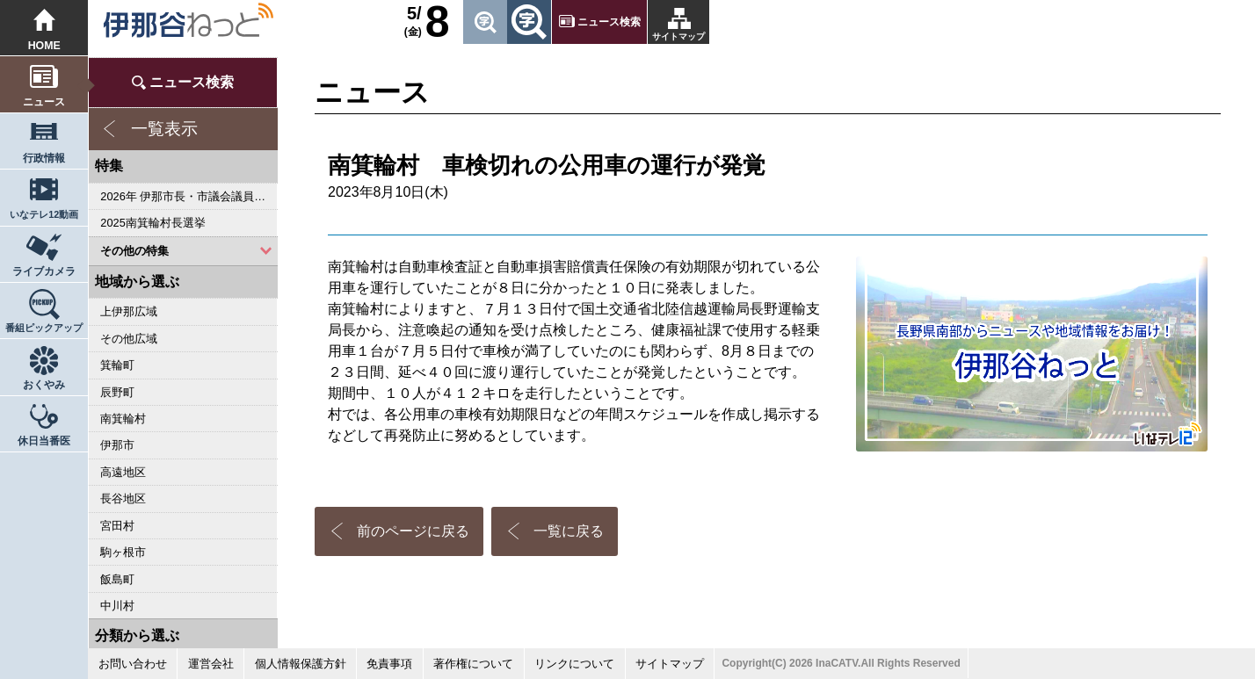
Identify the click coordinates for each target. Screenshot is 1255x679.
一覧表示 (164, 128)
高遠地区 (123, 472)
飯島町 (117, 579)
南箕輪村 (123, 418)
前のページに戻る (413, 531)
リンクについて (574, 663)
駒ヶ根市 (123, 552)
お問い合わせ (132, 663)
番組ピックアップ (44, 327)
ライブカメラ (44, 271)
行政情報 (44, 158)
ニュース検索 (609, 22)
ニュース (44, 102)
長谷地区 (123, 498)
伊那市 (117, 444)
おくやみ (44, 385)
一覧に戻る (568, 531)
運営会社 (211, 663)
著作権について (473, 663)
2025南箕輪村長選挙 (152, 222)
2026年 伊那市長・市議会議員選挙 (188, 196)
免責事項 (389, 663)
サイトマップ (678, 36)
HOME (44, 46)
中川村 (117, 605)
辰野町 (117, 392)
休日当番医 (44, 441)
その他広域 (128, 338)
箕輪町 (117, 365)
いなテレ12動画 (44, 214)
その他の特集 (134, 250)
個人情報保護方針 (300, 663)
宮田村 (117, 525)
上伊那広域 (128, 311)
